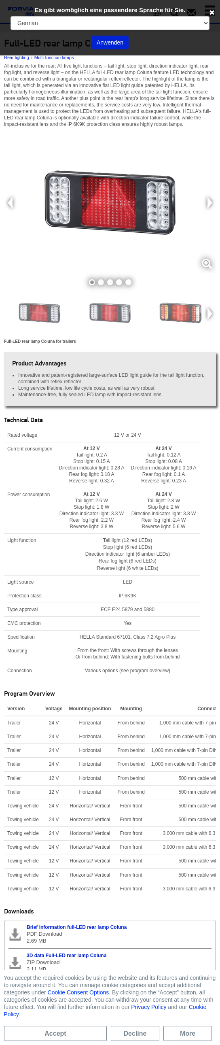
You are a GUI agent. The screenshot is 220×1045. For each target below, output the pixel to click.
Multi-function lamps (54, 57)
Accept (55, 1033)
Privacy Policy (148, 1007)
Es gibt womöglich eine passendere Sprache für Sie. (110, 9)
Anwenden (110, 42)
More (187, 1033)
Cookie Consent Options (78, 992)
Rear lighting (16, 57)
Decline (135, 1033)
